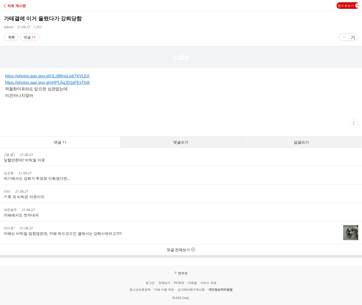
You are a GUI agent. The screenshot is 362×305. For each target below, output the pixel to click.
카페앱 (192, 283)
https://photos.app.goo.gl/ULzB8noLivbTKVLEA (47, 76)
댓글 (30, 37)
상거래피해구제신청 (191, 289)
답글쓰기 (301, 142)
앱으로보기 (348, 5)
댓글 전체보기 (181, 249)
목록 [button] (11, 37)
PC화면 (179, 283)
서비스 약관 (208, 283)
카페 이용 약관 (164, 289)
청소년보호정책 (140, 289)
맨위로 (181, 273)
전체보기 (164, 283)
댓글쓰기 (180, 142)
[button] (26, 5)
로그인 (150, 283)
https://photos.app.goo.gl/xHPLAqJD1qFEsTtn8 (47, 82)
